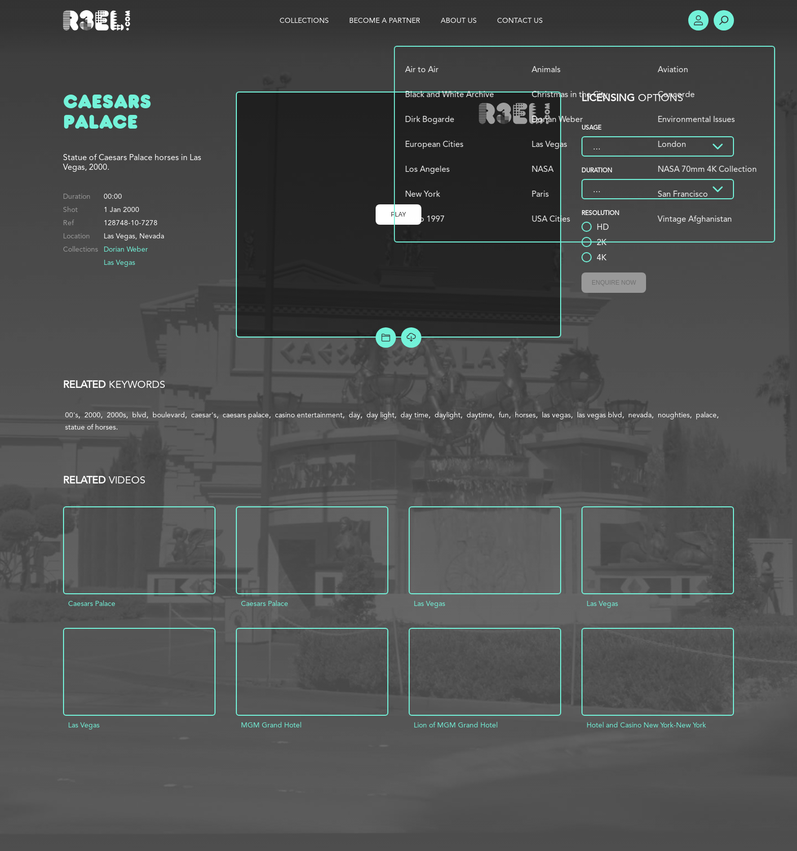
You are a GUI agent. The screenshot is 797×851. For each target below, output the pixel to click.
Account (698, 20)
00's (71, 415)
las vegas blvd (599, 415)
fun (504, 415)
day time (414, 415)
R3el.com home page (98, 20)
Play (398, 214)
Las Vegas (119, 262)
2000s (116, 415)
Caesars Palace (91, 603)
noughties (674, 415)
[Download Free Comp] (411, 337)
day (354, 415)
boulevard (168, 415)
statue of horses (90, 427)
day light (380, 415)
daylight (448, 415)
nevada (640, 415)
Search (724, 20)
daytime (480, 415)
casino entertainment (309, 415)
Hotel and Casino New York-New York (646, 725)
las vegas (556, 415)
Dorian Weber (126, 249)
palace (706, 415)
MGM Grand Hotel (271, 725)
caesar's (204, 415)
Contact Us (520, 20)
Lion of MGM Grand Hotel (456, 725)
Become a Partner (384, 20)
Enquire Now (614, 282)
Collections (304, 20)
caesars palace (246, 415)
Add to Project (386, 337)
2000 (92, 415)
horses (525, 415)
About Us (459, 20)
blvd (139, 415)
